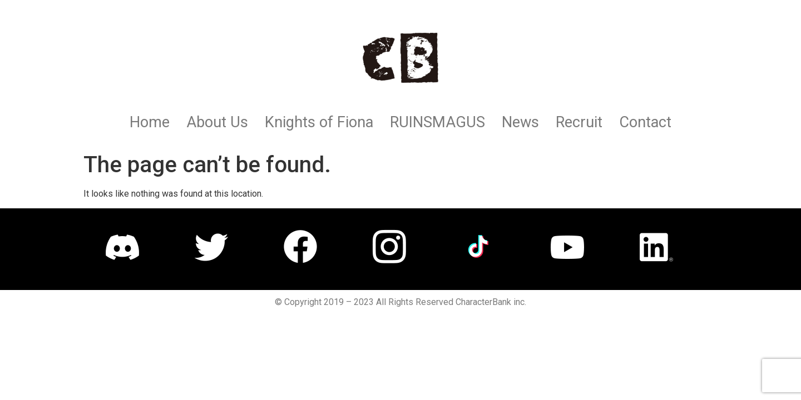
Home (150, 122)
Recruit (579, 122)
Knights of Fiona (319, 122)
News (520, 122)
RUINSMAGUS (437, 122)
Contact (645, 122)
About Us (217, 122)
